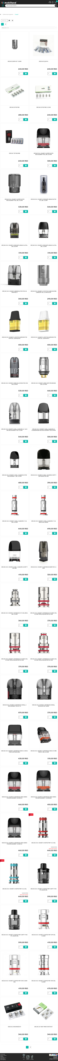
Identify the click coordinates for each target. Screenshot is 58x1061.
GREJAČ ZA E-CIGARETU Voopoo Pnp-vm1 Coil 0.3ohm (43, 935)
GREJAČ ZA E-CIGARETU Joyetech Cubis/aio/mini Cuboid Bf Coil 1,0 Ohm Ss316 (43, 292)
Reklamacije (2, 1058)
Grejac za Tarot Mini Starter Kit (43, 1026)
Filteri (4, 20)
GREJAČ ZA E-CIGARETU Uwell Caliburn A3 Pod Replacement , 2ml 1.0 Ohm (14, 476)
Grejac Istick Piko (14, 107)
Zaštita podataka (3, 1059)
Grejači (16, 14)
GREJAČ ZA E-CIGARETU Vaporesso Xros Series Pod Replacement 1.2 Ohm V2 (14, 843)
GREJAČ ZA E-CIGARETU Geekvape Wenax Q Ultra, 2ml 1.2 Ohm (44, 246)
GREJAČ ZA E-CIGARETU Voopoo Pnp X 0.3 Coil (43, 843)
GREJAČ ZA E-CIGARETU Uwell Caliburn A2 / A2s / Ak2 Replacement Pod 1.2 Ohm (14, 430)
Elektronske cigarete (8, 14)
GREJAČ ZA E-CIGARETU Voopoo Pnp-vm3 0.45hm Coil (14, 981)
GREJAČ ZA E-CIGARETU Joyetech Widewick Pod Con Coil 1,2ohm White (43, 338)
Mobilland (55, 1057)
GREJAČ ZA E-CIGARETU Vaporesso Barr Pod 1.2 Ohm (43, 567)
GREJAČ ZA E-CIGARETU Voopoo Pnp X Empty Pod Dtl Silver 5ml (14, 935)
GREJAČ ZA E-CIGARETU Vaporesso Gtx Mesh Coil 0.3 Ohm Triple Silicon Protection (14, 659)
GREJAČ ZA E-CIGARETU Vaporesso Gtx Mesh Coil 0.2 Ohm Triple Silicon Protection (43, 614)
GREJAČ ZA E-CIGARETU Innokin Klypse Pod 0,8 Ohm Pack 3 (14, 292)
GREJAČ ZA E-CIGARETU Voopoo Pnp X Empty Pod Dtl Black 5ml (43, 889)
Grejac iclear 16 (43, 61)
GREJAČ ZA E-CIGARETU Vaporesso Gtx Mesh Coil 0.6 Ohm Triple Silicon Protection (43, 659)
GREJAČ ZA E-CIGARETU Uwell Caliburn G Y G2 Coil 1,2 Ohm (14, 522)
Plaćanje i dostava (3, 1055)
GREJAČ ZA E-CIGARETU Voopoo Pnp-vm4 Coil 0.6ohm (43, 981)
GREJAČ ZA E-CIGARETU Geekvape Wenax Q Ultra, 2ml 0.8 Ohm (14, 246)
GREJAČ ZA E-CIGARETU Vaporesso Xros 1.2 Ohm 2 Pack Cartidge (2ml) (14, 751)
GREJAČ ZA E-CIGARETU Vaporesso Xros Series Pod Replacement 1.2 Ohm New (43, 797)
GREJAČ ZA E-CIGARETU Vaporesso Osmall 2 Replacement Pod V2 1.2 (14, 705)
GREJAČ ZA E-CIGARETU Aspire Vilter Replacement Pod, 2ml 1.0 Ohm (14, 200)
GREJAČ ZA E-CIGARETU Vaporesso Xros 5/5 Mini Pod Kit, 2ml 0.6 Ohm (43, 751)
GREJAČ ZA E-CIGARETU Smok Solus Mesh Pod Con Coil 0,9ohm (14, 384)
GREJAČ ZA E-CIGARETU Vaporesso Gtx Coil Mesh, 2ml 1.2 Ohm (14, 614)
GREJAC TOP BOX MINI (14, 153)
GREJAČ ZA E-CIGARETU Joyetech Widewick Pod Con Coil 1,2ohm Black (14, 338)
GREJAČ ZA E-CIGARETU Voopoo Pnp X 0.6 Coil (14, 889)
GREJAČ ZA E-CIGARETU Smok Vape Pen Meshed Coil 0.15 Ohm (43, 384)
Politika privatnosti (2, 1056)
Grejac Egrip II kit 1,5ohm (14, 61)
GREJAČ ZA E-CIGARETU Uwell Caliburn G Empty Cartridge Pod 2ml (43, 476)
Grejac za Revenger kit (14, 1026)
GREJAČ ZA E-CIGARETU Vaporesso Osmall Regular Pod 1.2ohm (43, 705)
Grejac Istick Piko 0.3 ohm (43, 107)
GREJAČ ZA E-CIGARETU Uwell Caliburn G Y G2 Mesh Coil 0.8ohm (43, 522)
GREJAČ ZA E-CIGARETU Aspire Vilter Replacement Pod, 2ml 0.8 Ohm (43, 154)
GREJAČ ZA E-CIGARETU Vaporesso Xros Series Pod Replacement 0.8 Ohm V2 (14, 797)
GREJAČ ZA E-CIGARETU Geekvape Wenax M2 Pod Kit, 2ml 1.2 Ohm (43, 200)
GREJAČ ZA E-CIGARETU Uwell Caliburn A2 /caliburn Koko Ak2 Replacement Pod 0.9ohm (43, 430)
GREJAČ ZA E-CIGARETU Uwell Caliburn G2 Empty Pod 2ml (14, 567)
